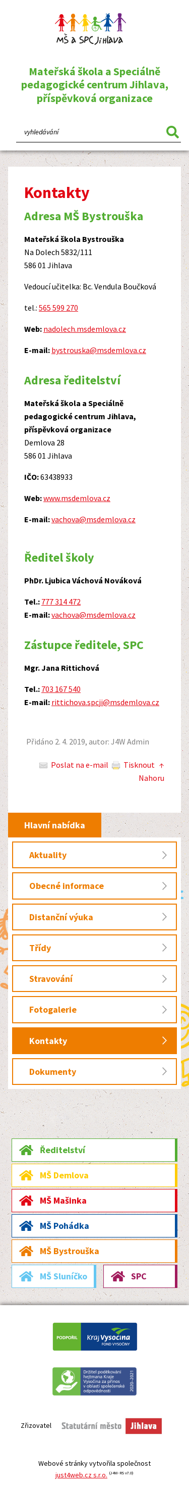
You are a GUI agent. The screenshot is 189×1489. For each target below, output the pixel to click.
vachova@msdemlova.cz (93, 519)
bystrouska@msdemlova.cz (98, 350)
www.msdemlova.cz (76, 498)
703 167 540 (61, 689)
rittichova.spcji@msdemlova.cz (105, 702)
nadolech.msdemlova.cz (84, 329)
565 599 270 (58, 308)
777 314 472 (61, 602)
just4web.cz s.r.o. (81, 1474)
